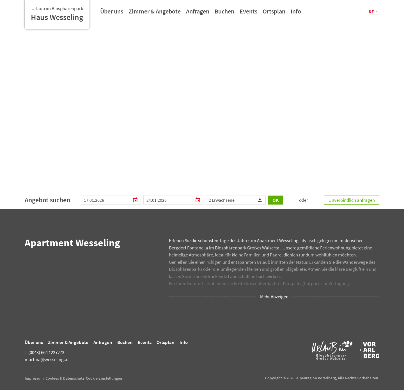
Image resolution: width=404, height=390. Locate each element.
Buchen (224, 13)
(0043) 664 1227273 (44, 352)
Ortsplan (274, 13)
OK (275, 200)
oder (303, 200)
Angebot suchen (47, 200)
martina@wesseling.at (47, 359)
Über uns (111, 13)
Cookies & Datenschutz (64, 378)
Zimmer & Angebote (154, 13)
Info (296, 13)
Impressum (34, 378)
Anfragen (197, 13)
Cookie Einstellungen (104, 378)
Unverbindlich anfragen (352, 200)
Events (248, 13)
